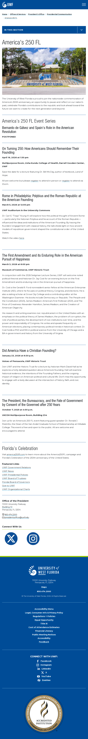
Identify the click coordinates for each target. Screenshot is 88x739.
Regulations (39, 616)
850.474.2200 (11, 514)
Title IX (44, 623)
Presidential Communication (59, 14)
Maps (44, 587)
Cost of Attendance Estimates (44, 627)
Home (4, 14)
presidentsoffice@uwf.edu (17, 517)
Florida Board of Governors (16, 482)
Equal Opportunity (44, 620)
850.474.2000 (44, 591)
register (35, 180)
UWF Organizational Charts (16, 489)
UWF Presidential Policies (15, 474)
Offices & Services (18, 14)
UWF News (8, 471)
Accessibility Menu (44, 609)
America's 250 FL (11, 18)
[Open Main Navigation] (84, 4)
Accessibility (44, 638)
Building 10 (7, 507)
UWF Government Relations (16, 467)
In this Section (13, 30)
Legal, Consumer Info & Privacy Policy (44, 612)
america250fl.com (16, 454)
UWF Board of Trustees (14, 478)
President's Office (36, 14)
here (21, 238)
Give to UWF (8, 485)
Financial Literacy (44, 631)
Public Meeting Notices (44, 634)
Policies (51, 616)
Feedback (44, 642)
